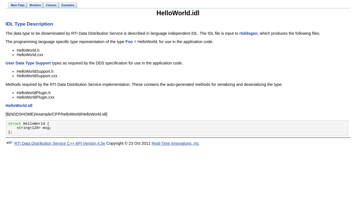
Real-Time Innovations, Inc (175, 146)
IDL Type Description (29, 24)
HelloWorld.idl (19, 105)
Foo (129, 41)
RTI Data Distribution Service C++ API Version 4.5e (59, 146)
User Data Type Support (28, 63)
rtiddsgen (248, 33)
